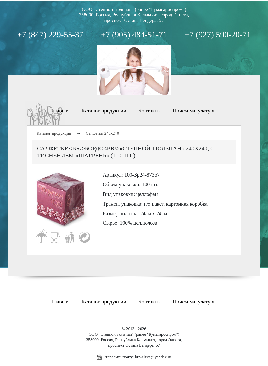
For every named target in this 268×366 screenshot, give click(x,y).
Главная (60, 111)
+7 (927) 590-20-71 (218, 34)
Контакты (149, 111)
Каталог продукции (103, 111)
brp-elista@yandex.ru (153, 357)
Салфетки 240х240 (102, 133)
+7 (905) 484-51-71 (134, 34)
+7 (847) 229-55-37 (50, 34)
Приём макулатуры (195, 111)
